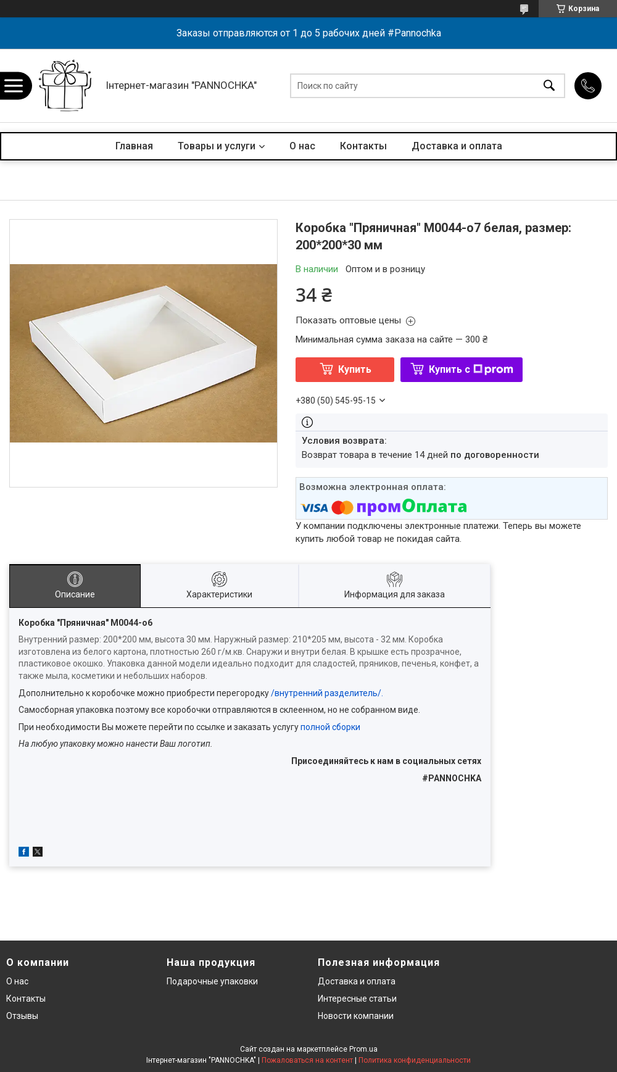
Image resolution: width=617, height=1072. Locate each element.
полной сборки (330, 727)
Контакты (363, 146)
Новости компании (356, 1016)
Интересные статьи (357, 998)
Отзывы (22, 1016)
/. (380, 693)
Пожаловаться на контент (307, 1060)
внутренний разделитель (326, 693)
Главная (134, 146)
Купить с (471, 369)
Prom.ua (363, 1049)
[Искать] (549, 85)
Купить (354, 369)
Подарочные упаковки (212, 981)
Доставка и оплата (457, 146)
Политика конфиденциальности (414, 1060)
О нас (302, 146)
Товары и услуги (216, 146)
